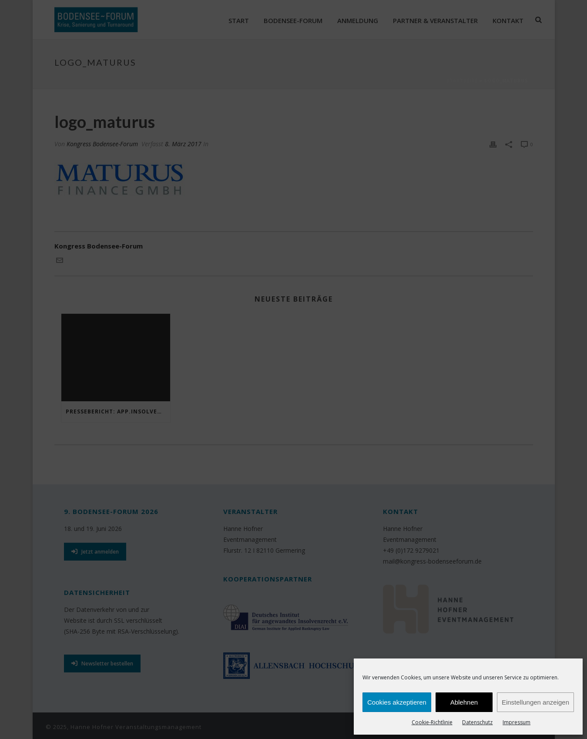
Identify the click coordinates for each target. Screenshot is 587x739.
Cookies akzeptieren (396, 702)
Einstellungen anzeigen (535, 702)
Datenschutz (477, 722)
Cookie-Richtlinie (432, 722)
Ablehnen (464, 702)
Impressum (516, 722)
